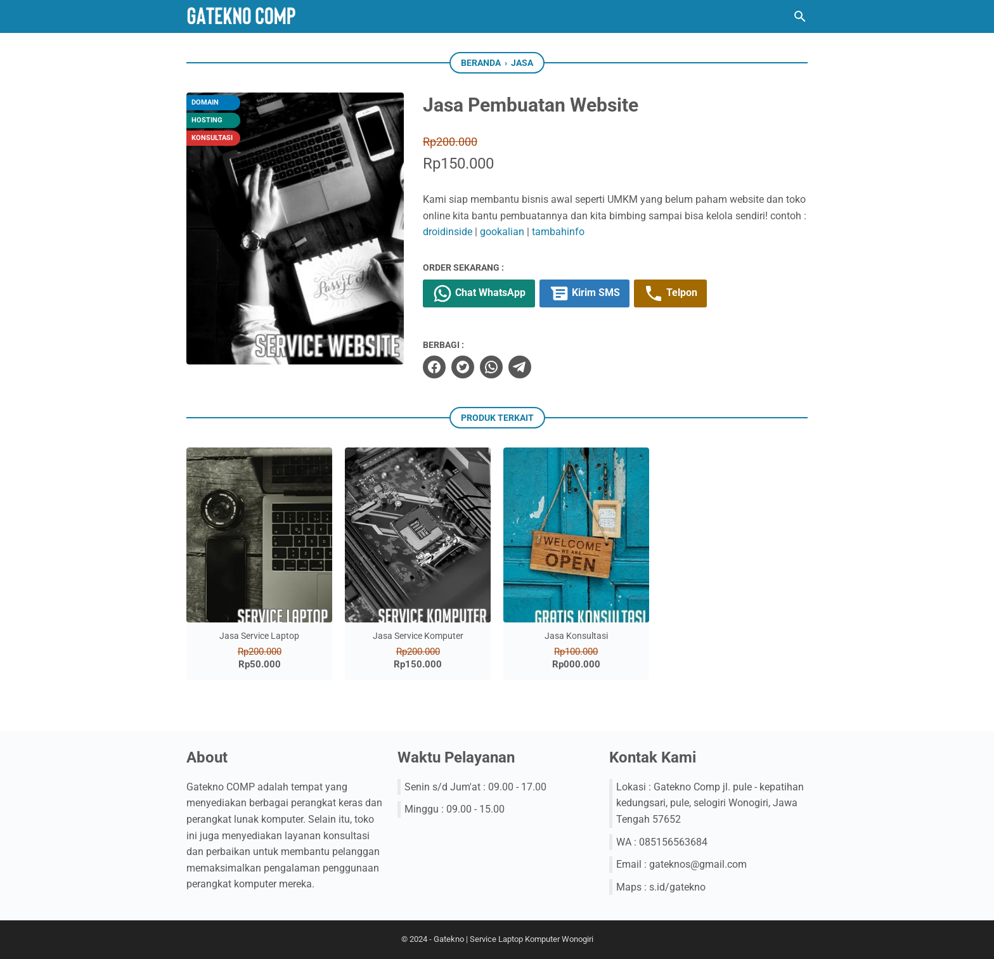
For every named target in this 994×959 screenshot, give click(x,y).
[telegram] (519, 367)
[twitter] (462, 367)
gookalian (502, 232)
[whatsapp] (491, 367)
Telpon (670, 293)
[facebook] (434, 367)
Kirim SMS (584, 293)
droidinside (447, 232)
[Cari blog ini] (800, 16)
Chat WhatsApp (479, 293)
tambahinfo (558, 232)
